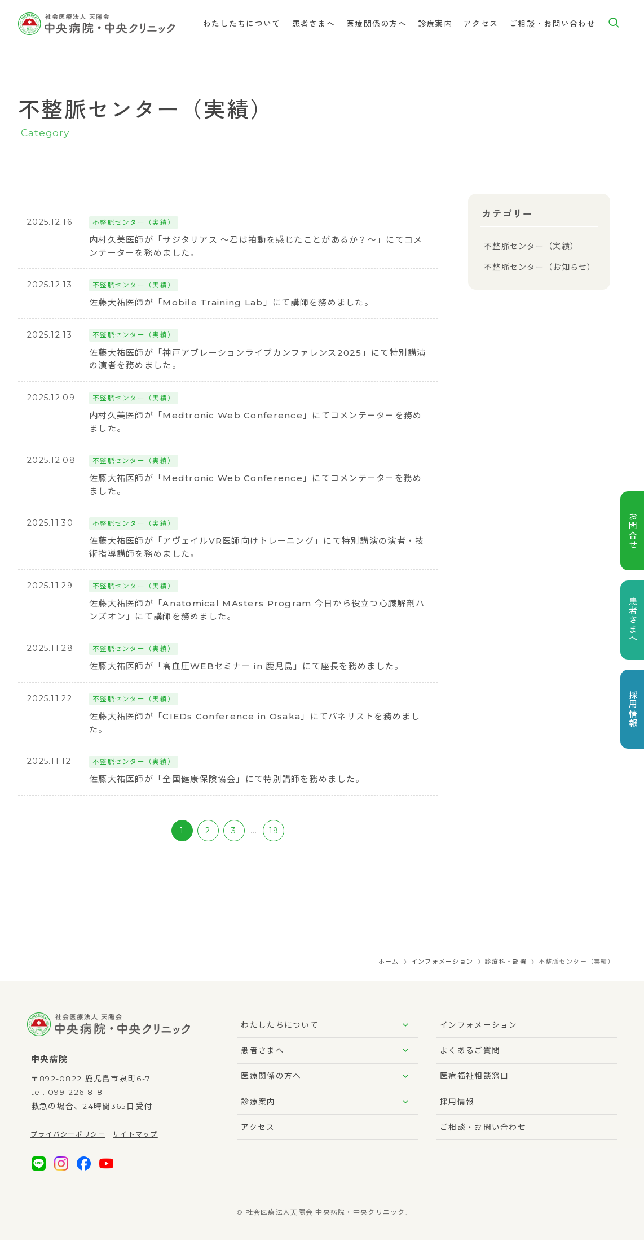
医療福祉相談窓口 (474, 1075)
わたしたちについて (327, 1025)
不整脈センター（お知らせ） (540, 267)
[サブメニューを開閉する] (405, 1025)
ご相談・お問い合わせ (483, 1127)
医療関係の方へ (327, 1076)
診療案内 (327, 1102)
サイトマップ (135, 1134)
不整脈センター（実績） (531, 246)
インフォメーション (479, 1024)
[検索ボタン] (613, 23)
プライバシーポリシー (67, 1134)
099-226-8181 (77, 1092)
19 (274, 831)
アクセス (258, 1127)
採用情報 (457, 1101)
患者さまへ (327, 1050)
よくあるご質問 (470, 1050)
